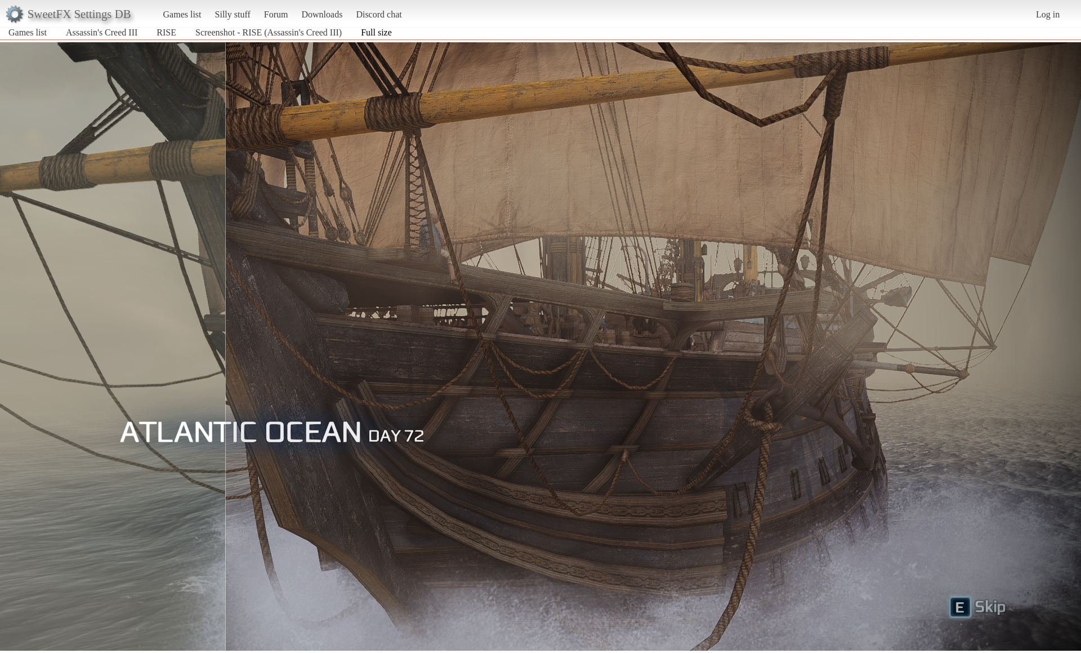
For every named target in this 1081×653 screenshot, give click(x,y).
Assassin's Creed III (101, 32)
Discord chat (378, 14)
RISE (167, 32)
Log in (1048, 14)
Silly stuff (233, 14)
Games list (182, 14)
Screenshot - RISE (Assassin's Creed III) (268, 32)
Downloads (321, 14)
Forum (276, 14)
